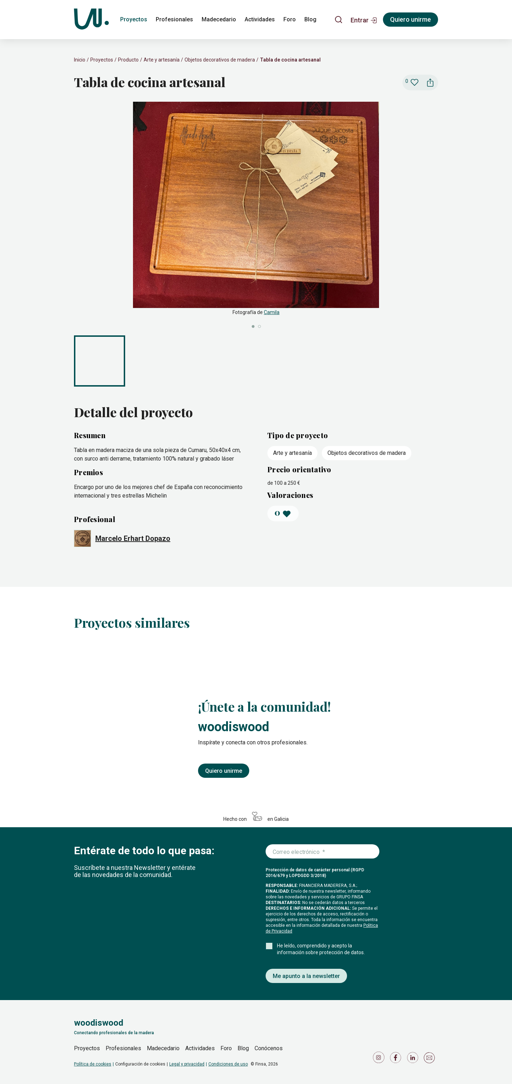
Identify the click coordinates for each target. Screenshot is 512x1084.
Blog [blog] (310, 19)
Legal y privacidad (186, 1064)
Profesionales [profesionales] (174, 19)
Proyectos (101, 60)
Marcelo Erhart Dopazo (132, 538)
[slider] (256, 216)
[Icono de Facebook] (397, 1059)
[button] (364, 19)
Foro (226, 1048)
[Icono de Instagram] (380, 1059)
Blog (243, 1048)
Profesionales (123, 1048)
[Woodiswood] (91, 20)
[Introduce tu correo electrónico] (322, 851)
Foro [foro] (289, 19)
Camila (271, 312)
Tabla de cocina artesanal (290, 60)
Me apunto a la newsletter (306, 976)
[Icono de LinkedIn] (414, 1059)
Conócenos (269, 1048)
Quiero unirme (223, 770)
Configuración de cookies (140, 1064)
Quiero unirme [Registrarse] (410, 19)
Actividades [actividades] (260, 19)
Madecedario (163, 1048)
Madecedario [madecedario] (219, 19)
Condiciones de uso (228, 1064)
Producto (128, 60)
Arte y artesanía (162, 60)
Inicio (79, 60)
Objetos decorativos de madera (220, 60)
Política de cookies (92, 1064)
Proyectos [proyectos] (133, 19)
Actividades (200, 1048)
